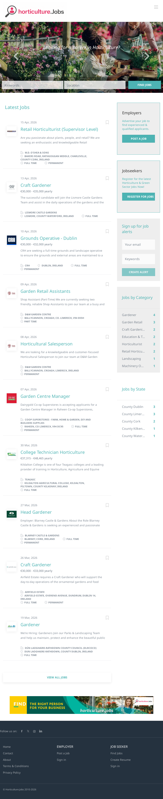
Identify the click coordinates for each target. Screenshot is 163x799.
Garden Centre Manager (45, 396)
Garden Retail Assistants (45, 291)
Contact (8, 753)
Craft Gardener (36, 185)
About (7, 760)
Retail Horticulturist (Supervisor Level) (59, 129)
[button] (12, 57)
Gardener (30, 624)
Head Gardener (36, 512)
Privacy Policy (12, 772)
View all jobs (57, 677)
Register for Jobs (140, 196)
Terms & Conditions (16, 766)
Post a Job (138, 138)
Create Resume (121, 760)
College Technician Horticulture (53, 452)
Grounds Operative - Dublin (49, 238)
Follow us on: (8, 731)
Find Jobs (145, 85)
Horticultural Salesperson (47, 344)
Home (7, 747)
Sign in (61, 760)
